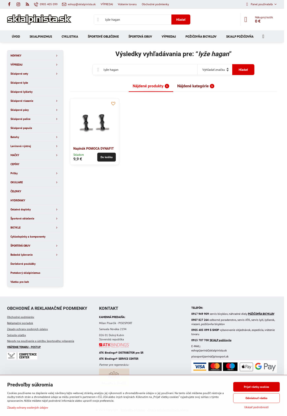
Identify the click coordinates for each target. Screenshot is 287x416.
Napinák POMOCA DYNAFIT (93, 148)
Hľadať (180, 20)
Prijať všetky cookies (256, 387)
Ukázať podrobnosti (256, 407)
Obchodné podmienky (20, 317)
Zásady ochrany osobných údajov (27, 329)
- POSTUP (24, 347)
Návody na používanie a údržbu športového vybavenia (40, 341)
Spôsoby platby (16, 335)
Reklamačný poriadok (20, 323)
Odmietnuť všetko (256, 398)
